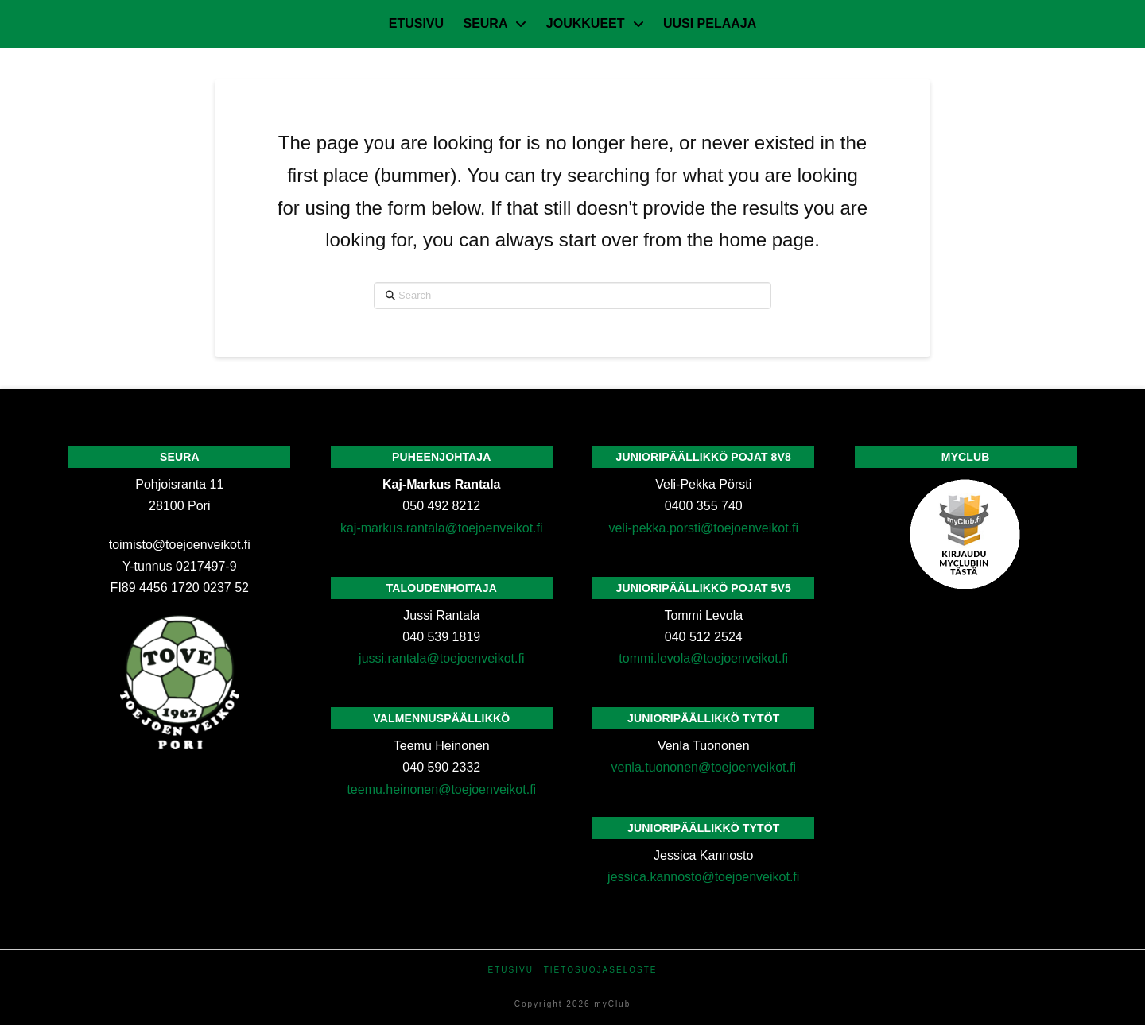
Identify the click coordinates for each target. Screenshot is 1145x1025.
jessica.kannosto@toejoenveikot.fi (703, 877)
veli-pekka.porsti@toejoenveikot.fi (703, 528)
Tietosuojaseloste (601, 969)
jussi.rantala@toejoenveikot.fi (441, 658)
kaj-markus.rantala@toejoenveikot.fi (441, 528)
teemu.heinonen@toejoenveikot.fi (441, 789)
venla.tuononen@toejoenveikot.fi (703, 767)
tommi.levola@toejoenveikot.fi (703, 658)
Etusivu (511, 969)
